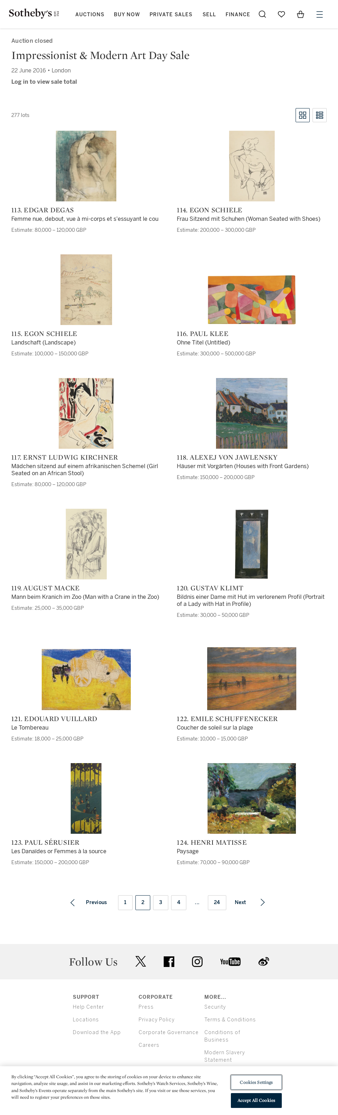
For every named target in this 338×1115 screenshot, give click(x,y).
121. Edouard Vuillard (54, 718)
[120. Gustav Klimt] (252, 544)
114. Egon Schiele (209, 210)
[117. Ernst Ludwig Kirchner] (86, 413)
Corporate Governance (169, 1033)
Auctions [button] (89, 15)
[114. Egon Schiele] (252, 166)
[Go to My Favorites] (281, 14)
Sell (209, 15)
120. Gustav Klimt (210, 588)
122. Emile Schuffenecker (227, 718)
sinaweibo (263, 961)
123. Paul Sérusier (45, 842)
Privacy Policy (157, 1020)
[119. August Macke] (86, 544)
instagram (197, 961)
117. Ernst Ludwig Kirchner (64, 457)
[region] (169, 1090)
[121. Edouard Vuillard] (86, 679)
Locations (86, 1020)
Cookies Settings (256, 1082)
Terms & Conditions (230, 1020)
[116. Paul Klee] (251, 300)
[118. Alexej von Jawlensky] (251, 413)
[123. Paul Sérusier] (86, 798)
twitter (140, 961)
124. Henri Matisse (212, 842)
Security (215, 1007)
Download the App (97, 1033)
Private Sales (171, 15)
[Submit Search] (262, 14)
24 (217, 902)
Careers (149, 1045)
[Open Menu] (319, 14)
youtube (230, 961)
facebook (169, 961)
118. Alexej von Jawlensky (227, 457)
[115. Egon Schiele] (86, 289)
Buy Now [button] (127, 15)
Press (146, 1007)
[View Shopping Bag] (300, 14)
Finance (238, 15)
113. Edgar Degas (42, 210)
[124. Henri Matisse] (252, 798)
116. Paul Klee (202, 333)
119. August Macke (45, 588)
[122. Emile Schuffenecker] (251, 678)
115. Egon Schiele (44, 333)
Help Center (88, 1007)
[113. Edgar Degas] (86, 166)
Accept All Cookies (256, 1100)
